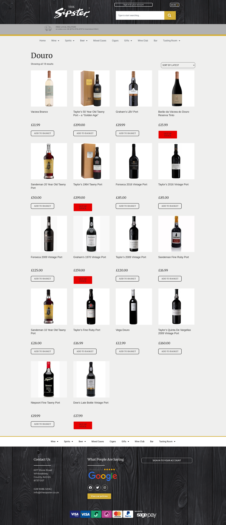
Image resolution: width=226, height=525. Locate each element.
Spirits (69, 40)
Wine (55, 40)
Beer (83, 40)
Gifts (128, 40)
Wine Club (143, 40)
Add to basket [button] (42, 133)
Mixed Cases (99, 40)
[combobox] (140, 15)
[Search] (170, 15)
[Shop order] (178, 65)
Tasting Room (171, 40)
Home (42, 40)
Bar (155, 40)
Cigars (115, 40)
